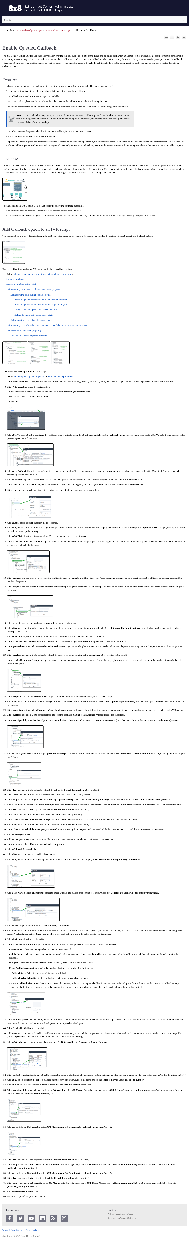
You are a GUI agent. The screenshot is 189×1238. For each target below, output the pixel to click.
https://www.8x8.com (124, 1214)
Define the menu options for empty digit (33, 314)
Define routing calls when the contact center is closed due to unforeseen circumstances (47, 325)
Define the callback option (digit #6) (23, 330)
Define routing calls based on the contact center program (33, 289)
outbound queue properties (59, 274)
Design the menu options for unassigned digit (35, 309)
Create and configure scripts (29, 30)
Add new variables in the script (21, 284)
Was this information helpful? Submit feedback (20, 1230)
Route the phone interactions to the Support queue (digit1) (41, 299)
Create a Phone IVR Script (57, 30)
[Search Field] (94, 19)
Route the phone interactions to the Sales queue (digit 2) (40, 304)
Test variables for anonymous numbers (28, 335)
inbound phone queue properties (28, 274)
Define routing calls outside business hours (30, 320)
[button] (183, 19)
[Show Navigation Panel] (4, 8)
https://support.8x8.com (125, 1218)
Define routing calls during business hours (30, 294)
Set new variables (14, 278)
